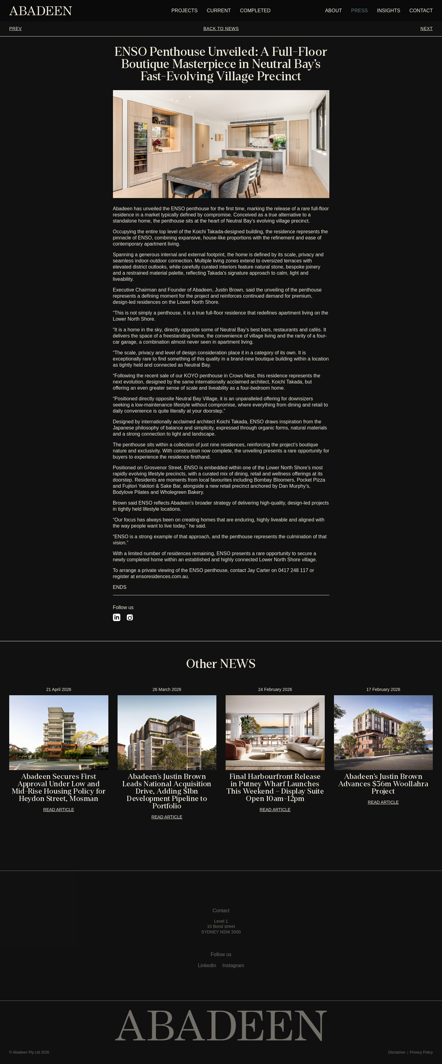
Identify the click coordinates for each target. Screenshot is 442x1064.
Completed (255, 10)
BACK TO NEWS (221, 28)
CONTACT (421, 10)
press (359, 10)
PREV (15, 28)
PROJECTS (184, 10)
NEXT (427, 28)
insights (388, 10)
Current (219, 10)
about (333, 10)
